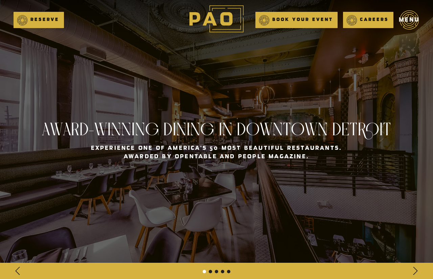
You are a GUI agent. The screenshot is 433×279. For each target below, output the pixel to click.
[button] (39, 20)
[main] (216, 20)
